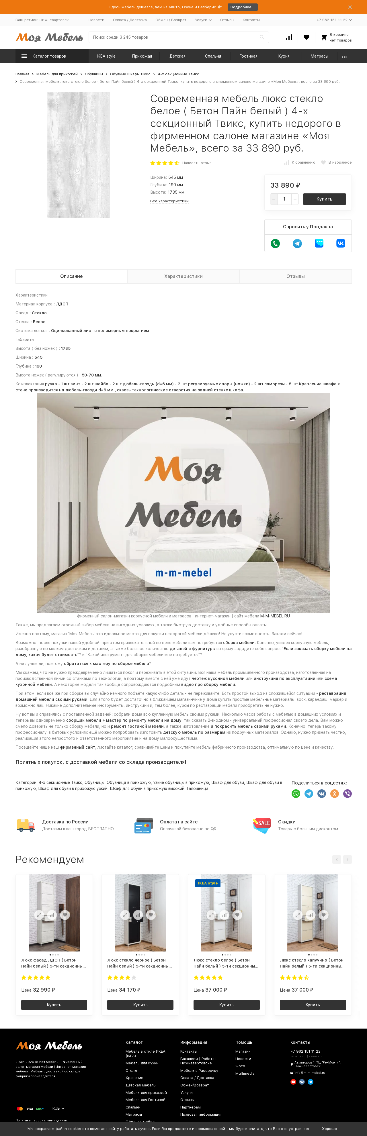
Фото (240, 1066)
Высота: (158, 192)
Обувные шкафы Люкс (130, 74)
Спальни (133, 1107)
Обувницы (94, 74)
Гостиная (248, 56)
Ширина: (158, 177)
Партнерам (190, 1107)
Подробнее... (243, 7)
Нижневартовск (54, 20)
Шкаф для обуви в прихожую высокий (147, 788)
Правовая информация (200, 1114)
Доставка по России (65, 822)
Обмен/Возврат (194, 1085)
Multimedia (245, 1073)
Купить (324, 199)
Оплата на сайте (179, 822)
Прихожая (142, 56)
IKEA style (106, 56)
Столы (131, 1070)
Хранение (134, 1078)
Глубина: (158, 185)
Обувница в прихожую (129, 782)
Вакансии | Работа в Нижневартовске (199, 1061)
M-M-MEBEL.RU (275, 616)
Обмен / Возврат (170, 20)
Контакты (251, 20)
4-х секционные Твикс (178, 74)
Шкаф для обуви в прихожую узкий (73, 788)
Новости (96, 20)
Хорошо (329, 1129)
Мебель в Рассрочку (199, 1070)
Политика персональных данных (41, 1120)
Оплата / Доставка (130, 20)
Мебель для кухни (142, 1063)
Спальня (213, 56)
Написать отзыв (197, 163)
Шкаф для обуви (227, 782)
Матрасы (319, 56)
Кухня (284, 56)
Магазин (243, 1051)
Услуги (186, 1092)
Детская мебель (141, 1085)
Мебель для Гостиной (145, 1100)
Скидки (287, 822)
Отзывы (227, 20)
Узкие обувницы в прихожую (181, 782)
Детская (177, 56)
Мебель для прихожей (57, 74)
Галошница (197, 788)
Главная (22, 74)
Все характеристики (169, 201)
